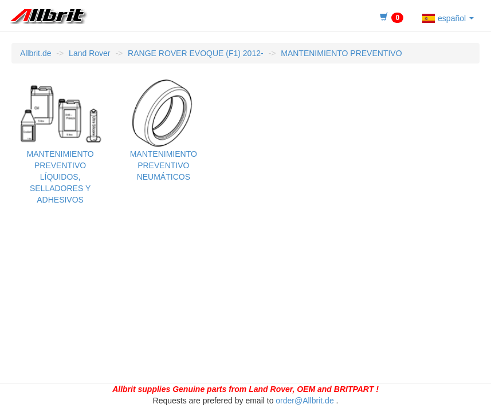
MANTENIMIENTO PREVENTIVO (341, 53)
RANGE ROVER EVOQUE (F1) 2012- (196, 53)
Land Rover (89, 53)
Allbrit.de (35, 53)
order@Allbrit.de (304, 400)
